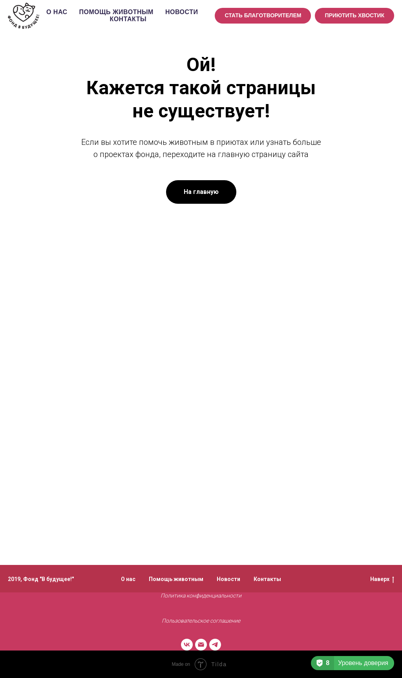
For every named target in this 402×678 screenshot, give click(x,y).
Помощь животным (116, 12)
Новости (181, 12)
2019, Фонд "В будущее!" (41, 579)
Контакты (128, 19)
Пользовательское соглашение (201, 621)
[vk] (187, 645)
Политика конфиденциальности (201, 595)
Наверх (382, 579)
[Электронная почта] (201, 645)
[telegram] (215, 645)
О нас (57, 12)
